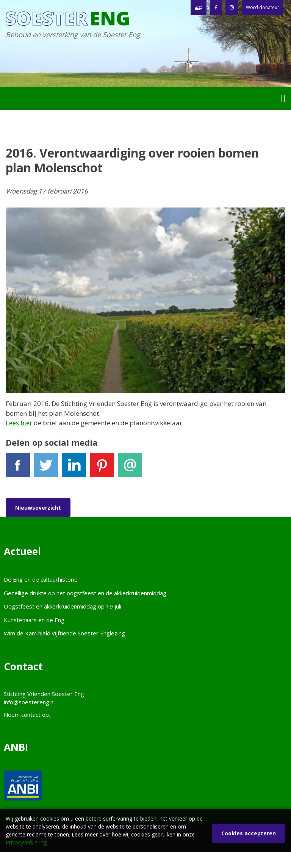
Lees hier (19, 422)
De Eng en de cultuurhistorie (41, 579)
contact (31, 714)
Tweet (46, 468)
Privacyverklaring (26, 842)
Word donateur (262, 7)
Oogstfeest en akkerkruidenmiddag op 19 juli (62, 606)
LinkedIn (74, 468)
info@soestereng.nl (29, 702)
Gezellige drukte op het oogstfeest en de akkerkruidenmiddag (85, 593)
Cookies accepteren (248, 833)
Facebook (18, 468)
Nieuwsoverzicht (38, 507)
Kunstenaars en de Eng (34, 620)
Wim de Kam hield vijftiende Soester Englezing (64, 633)
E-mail (130, 468)
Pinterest (102, 468)
